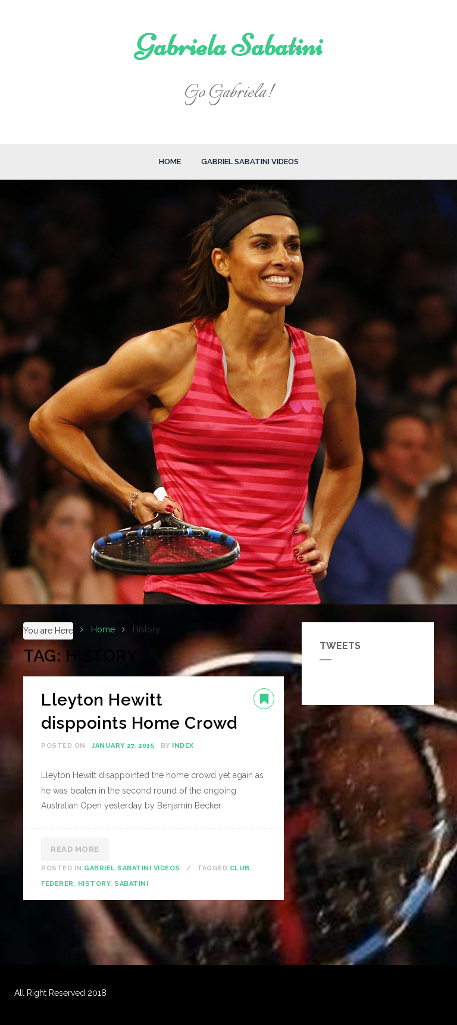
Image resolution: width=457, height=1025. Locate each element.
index (183, 746)
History (94, 884)
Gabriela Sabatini (229, 46)
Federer (57, 884)
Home (170, 161)
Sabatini (131, 884)
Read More (75, 849)
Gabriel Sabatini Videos (250, 161)
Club (240, 868)
